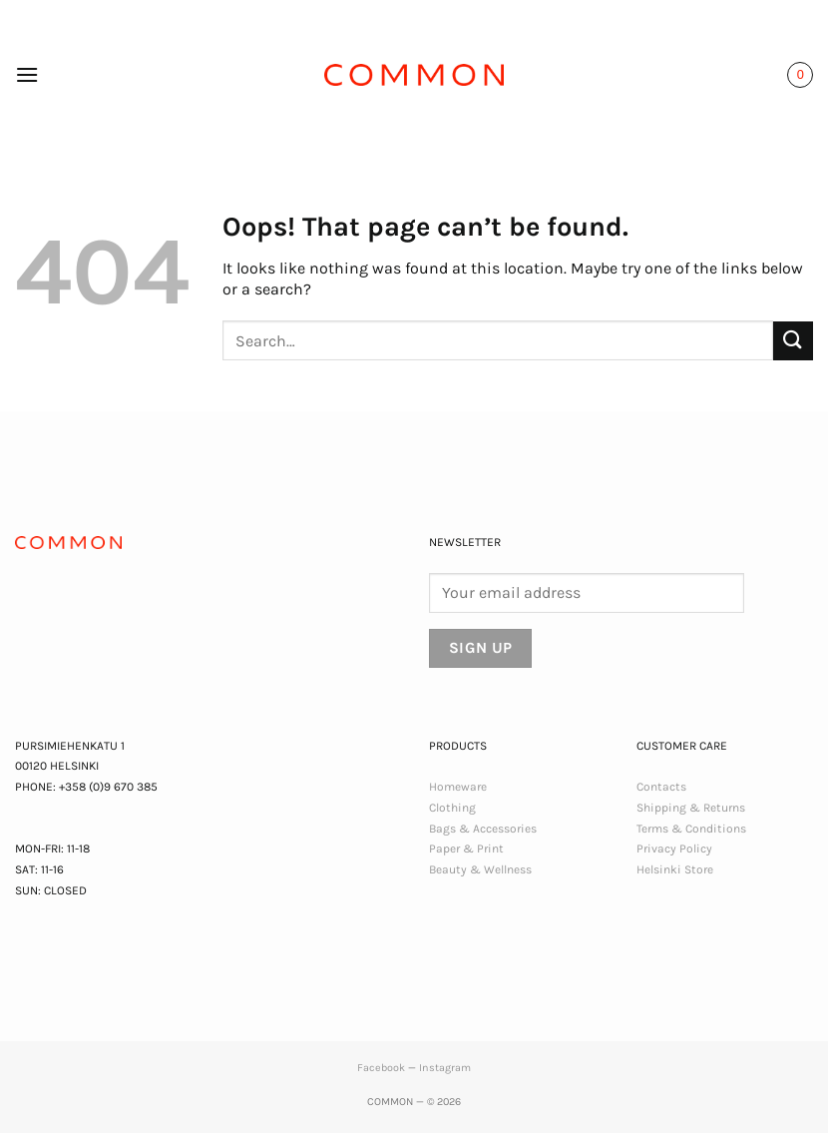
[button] (27, 74)
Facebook (381, 1067)
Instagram (445, 1067)
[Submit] (793, 340)
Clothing (452, 808)
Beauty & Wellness (480, 869)
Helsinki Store (674, 869)
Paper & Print (466, 848)
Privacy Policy (674, 848)
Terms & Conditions (691, 829)
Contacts (661, 787)
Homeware (458, 787)
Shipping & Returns (690, 808)
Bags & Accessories (483, 829)
